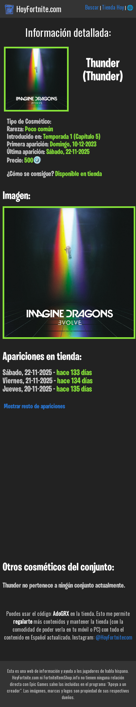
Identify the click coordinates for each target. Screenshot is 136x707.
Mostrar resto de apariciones (34, 406)
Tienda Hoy (113, 7)
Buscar (92, 7)
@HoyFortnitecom (114, 637)
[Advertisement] (68, 484)
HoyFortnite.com (38, 8)
